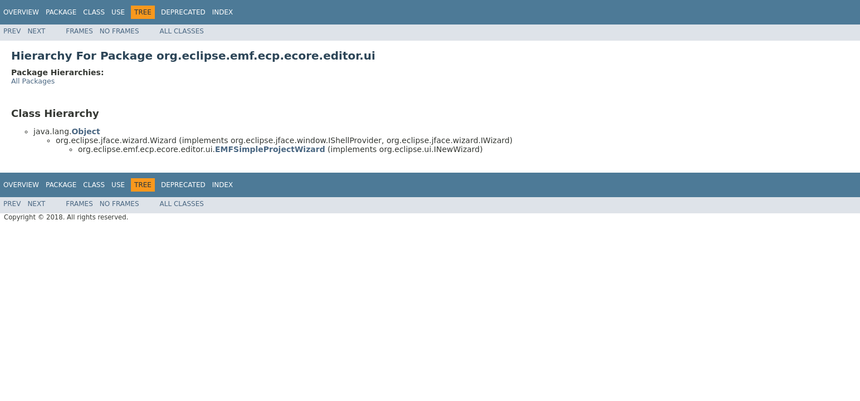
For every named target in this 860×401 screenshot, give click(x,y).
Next (36, 31)
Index (222, 12)
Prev (12, 31)
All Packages (33, 81)
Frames (79, 31)
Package (61, 12)
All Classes (182, 31)
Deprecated (183, 12)
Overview (21, 12)
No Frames (119, 31)
